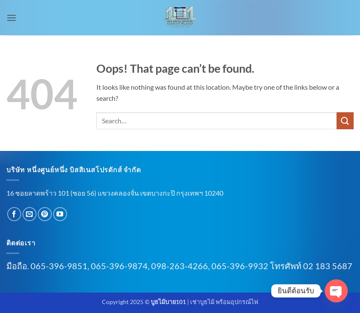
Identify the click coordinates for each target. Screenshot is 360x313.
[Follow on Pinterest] (45, 214)
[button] (11, 17)
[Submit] (345, 120)
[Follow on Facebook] (14, 214)
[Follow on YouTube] (60, 214)
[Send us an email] (29, 214)
